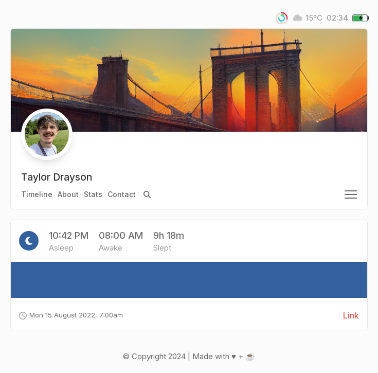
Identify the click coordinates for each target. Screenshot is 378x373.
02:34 (337, 18)
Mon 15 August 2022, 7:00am (71, 315)
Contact (121, 194)
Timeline (36, 194)
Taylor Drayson (56, 177)
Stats (93, 194)
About (68, 194)
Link (351, 315)
